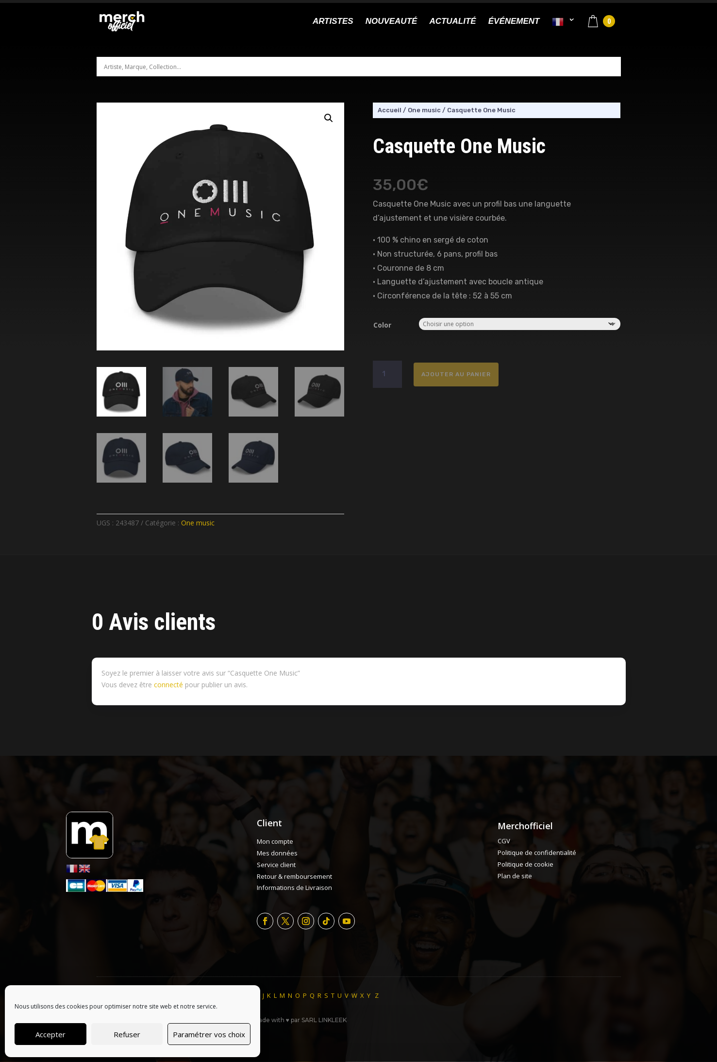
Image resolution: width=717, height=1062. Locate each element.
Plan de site (515, 875)
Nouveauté (391, 22)
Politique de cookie (525, 864)
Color (382, 325)
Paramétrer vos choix (209, 1034)
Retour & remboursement (294, 876)
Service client (276, 864)
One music (198, 522)
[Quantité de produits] (387, 374)
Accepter (50, 1034)
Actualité (452, 22)
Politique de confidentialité (537, 852)
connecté (168, 684)
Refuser (127, 1034)
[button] (328, 118)
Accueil (389, 110)
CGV (504, 840)
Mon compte (275, 841)
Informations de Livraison (294, 887)
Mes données (277, 853)
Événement (514, 22)
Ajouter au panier (456, 374)
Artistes (333, 22)
